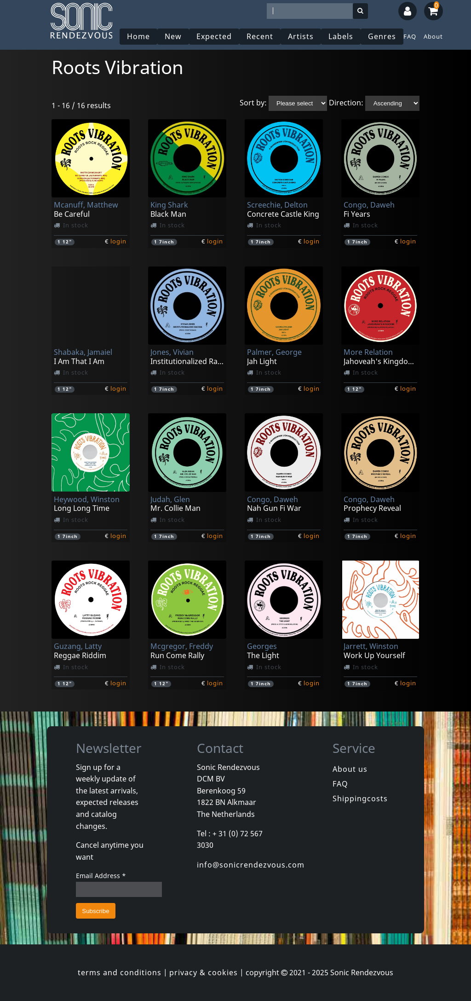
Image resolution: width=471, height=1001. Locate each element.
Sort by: (253, 103)
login (118, 241)
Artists (301, 36)
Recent (260, 36)
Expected (214, 36)
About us (350, 769)
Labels (340, 36)
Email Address (101, 875)
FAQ (409, 36)
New (173, 36)
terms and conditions (119, 972)
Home (138, 36)
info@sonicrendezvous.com (250, 865)
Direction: (346, 103)
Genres (382, 36)
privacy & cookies (203, 972)
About (433, 36)
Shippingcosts (360, 798)
